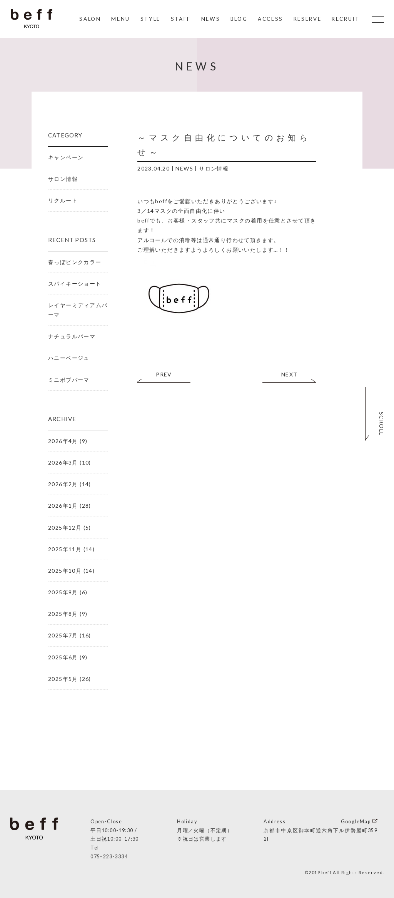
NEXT (289, 374)
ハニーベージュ (69, 358)
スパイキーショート (75, 283)
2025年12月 (65, 527)
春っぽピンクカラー (75, 262)
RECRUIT (345, 19)
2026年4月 (63, 441)
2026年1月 (63, 505)
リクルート (63, 200)
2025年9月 (63, 592)
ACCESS (269, 19)
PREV (164, 374)
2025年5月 (63, 679)
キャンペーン (65, 157)
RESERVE (306, 19)
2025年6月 (63, 657)
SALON (89, 19)
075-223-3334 (109, 857)
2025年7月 (63, 635)
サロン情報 (214, 168)
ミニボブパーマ (69, 379)
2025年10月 (65, 570)
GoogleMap (356, 821)
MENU (119, 19)
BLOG (238, 19)
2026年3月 (63, 462)
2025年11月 (65, 549)
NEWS (209, 19)
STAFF (180, 19)
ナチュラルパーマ (71, 336)
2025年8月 (63, 613)
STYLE (149, 19)
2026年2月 (63, 484)
